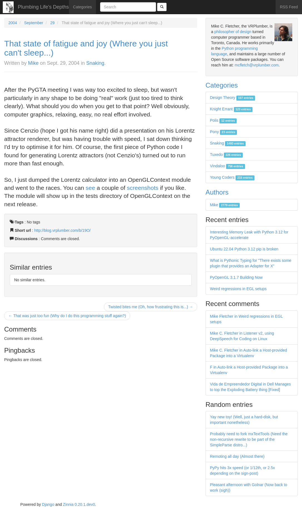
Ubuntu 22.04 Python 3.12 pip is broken (244, 249)
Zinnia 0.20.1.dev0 (79, 504)
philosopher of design (232, 31)
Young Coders (232, 177)
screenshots (142, 188)
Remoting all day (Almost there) (237, 456)
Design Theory (232, 97)
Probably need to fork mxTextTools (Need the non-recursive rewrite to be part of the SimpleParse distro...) (249, 439)
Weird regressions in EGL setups (238, 289)
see (90, 188)
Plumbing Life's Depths (43, 7)
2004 (12, 23)
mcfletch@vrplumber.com (257, 65)
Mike (33, 63)
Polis (223, 120)
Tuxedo (226, 154)
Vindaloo (227, 166)
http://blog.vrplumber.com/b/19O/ (62, 230)
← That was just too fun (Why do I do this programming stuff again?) (67, 316)
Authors (217, 192)
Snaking (95, 63)
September (33, 23)
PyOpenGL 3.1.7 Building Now (236, 277)
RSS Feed (289, 7)
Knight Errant (231, 109)
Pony (223, 132)
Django (48, 504)
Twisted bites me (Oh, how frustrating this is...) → (150, 307)
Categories (82, 7)
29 (52, 23)
